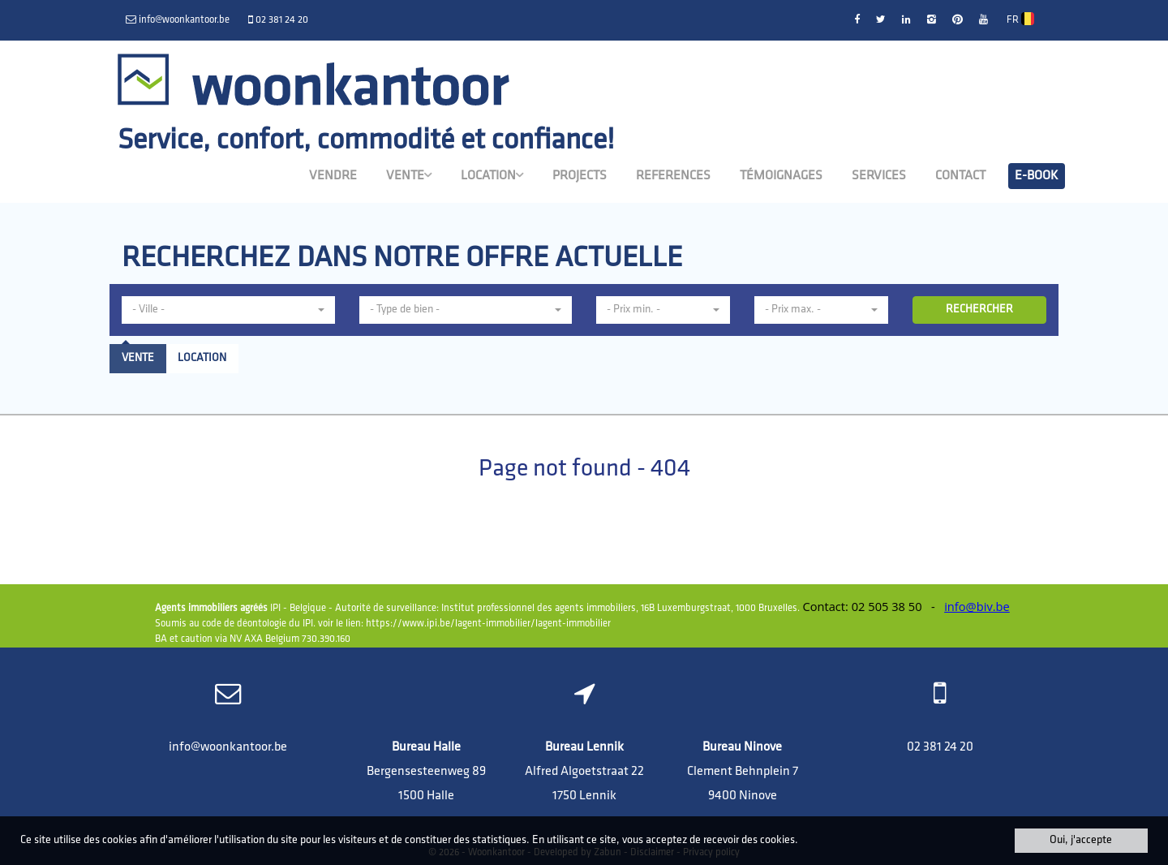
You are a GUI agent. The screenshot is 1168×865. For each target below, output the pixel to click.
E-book (1036, 176)
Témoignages (781, 176)
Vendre (333, 176)
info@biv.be (977, 606)
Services (879, 176)
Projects (579, 176)
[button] (228, 310)
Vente (409, 175)
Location (492, 175)
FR (1020, 18)
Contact (960, 176)
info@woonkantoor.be (228, 747)
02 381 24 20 (940, 747)
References (673, 176)
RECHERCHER (979, 309)
